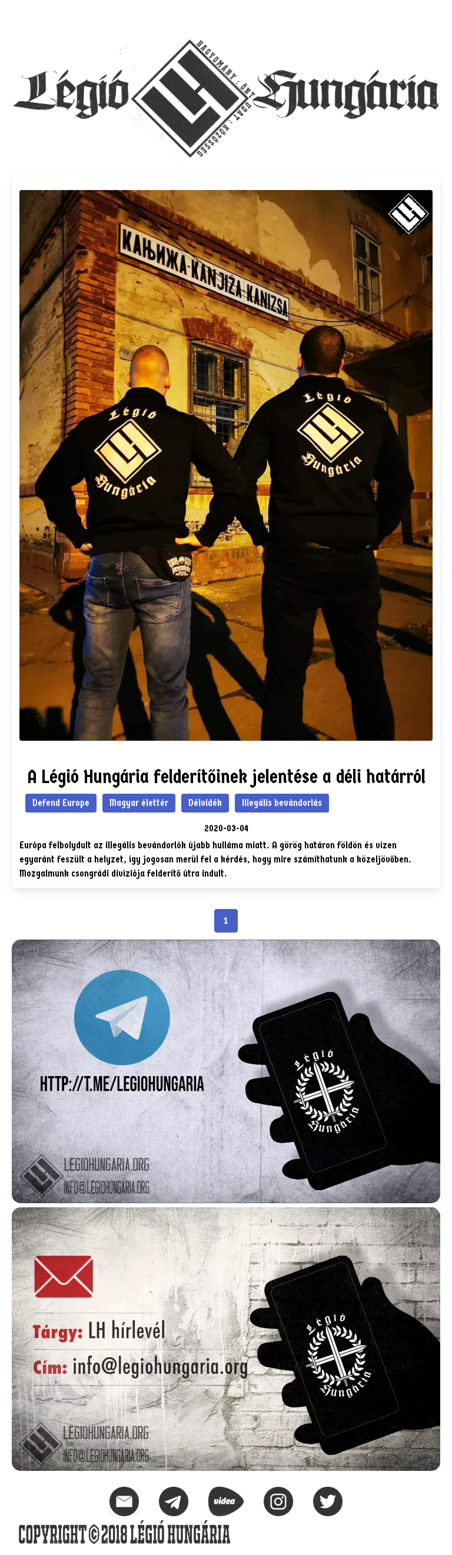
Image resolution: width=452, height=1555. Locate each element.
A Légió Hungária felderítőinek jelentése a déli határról (226, 777)
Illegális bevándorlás (282, 802)
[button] (431, 15)
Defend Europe (60, 802)
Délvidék (205, 802)
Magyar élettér (138, 802)
